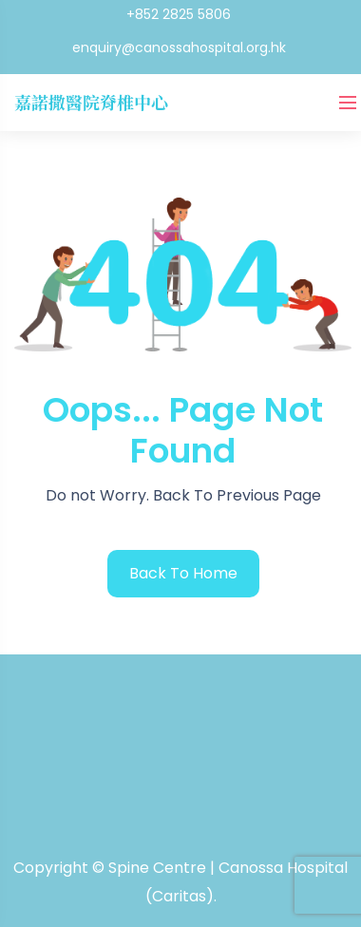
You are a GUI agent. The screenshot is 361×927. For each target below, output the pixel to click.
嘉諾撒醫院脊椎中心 (91, 101)
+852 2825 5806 (178, 14)
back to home (183, 573)
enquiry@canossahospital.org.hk (179, 47)
